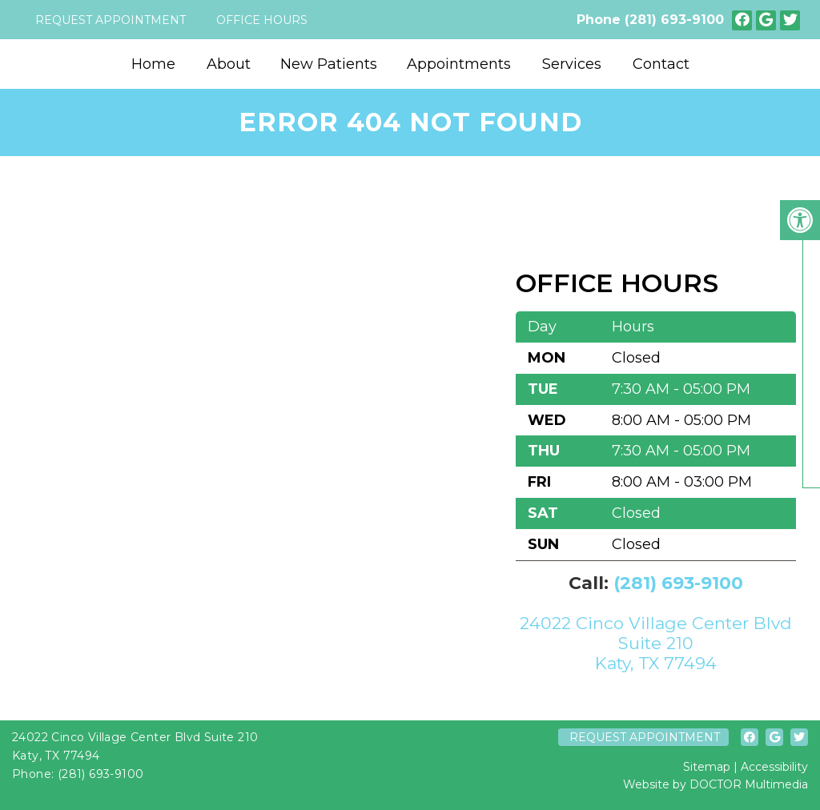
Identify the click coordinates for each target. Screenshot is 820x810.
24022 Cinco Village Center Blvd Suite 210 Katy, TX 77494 (656, 643)
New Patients (328, 64)
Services (571, 64)
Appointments (459, 64)
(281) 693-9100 (674, 19)
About (229, 64)
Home (153, 64)
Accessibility (774, 767)
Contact (661, 64)
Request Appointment (110, 20)
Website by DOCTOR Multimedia (715, 784)
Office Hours (262, 20)
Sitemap (706, 767)
